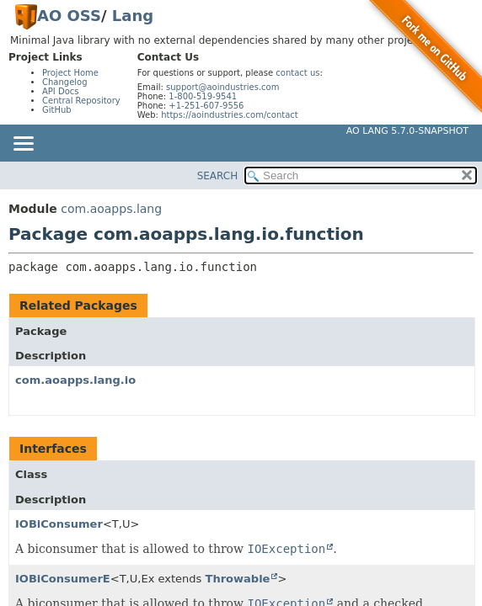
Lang (132, 15)
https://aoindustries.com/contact (229, 115)
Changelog (65, 82)
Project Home (70, 72)
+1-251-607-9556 (206, 105)
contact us (297, 72)
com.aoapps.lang (111, 208)
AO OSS (69, 15)
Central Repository (81, 100)
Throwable (238, 578)
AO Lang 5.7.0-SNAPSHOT (407, 130)
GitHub (57, 109)
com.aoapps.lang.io (75, 380)
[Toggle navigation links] (22, 145)
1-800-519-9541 (203, 96)
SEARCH (217, 176)
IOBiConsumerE (62, 578)
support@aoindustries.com (222, 87)
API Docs (60, 91)
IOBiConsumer (59, 524)
